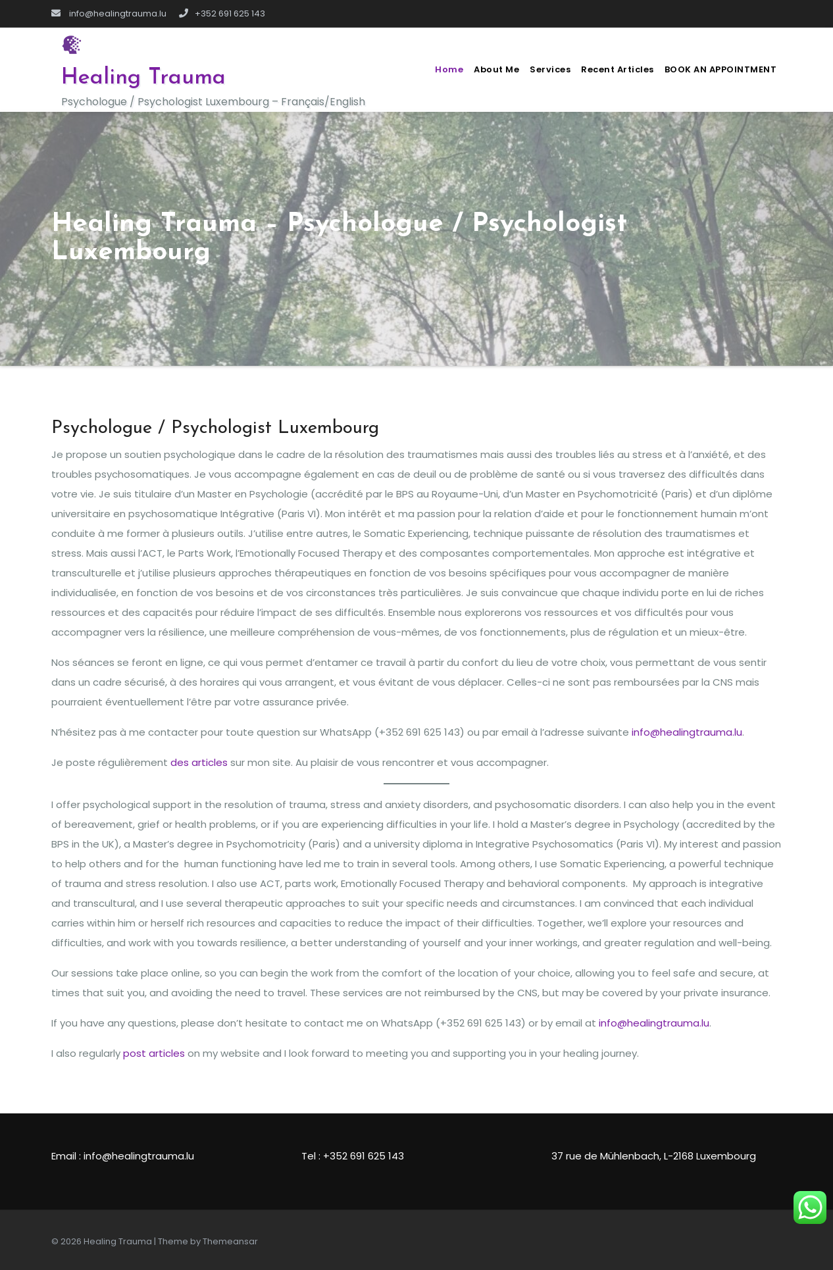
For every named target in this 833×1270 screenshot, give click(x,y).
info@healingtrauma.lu (108, 13)
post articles (154, 1053)
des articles (199, 762)
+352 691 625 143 (222, 13)
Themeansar (230, 1241)
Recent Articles (617, 69)
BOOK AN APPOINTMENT (721, 69)
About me (496, 69)
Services (550, 69)
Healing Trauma (143, 77)
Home (449, 69)
